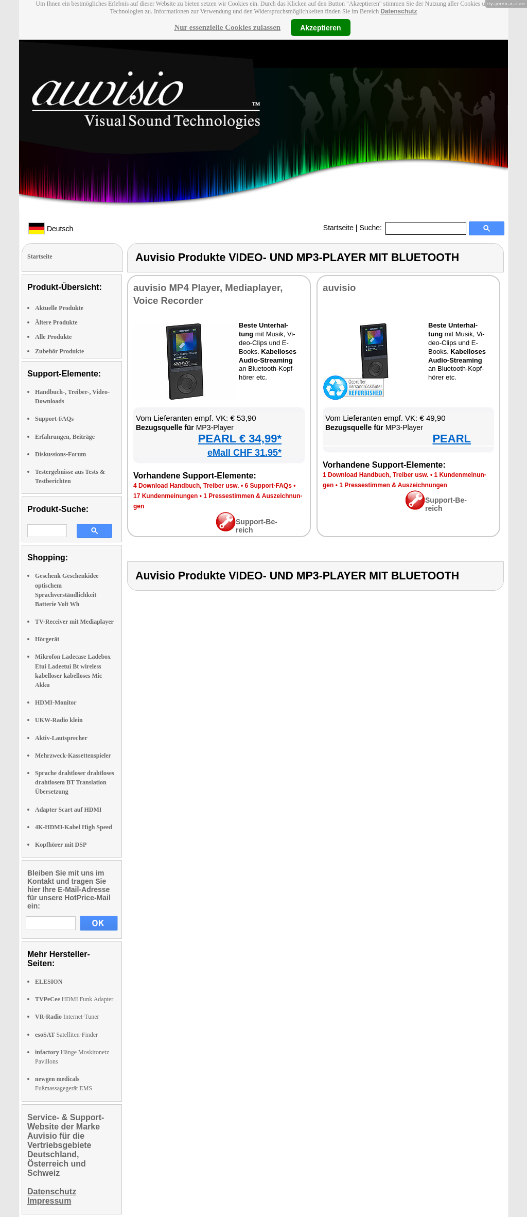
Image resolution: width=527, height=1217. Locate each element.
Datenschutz (398, 11)
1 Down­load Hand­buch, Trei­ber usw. (376, 474)
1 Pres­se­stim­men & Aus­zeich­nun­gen (393, 485)
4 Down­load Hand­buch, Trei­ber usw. (186, 485)
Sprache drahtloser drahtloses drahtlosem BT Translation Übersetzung (74, 782)
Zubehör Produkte (59, 351)
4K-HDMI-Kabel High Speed (73, 827)
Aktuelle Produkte (59, 308)
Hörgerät (47, 639)
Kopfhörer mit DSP (60, 844)
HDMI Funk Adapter (74, 999)
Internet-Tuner (67, 1016)
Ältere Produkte (56, 322)
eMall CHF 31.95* (244, 453)
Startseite (338, 228)
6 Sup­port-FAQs (267, 485)
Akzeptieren (320, 27)
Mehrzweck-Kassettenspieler (73, 755)
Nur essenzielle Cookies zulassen (227, 27)
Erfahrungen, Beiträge (65, 436)
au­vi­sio (339, 287)
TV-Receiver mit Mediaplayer (74, 621)
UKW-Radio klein (59, 720)
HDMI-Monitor (56, 702)
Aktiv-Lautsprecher (61, 738)
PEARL (451, 438)
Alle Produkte (53, 336)
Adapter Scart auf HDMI (68, 809)
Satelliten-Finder (66, 1034)
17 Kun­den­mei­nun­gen (165, 496)
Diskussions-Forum (60, 454)
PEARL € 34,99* (240, 438)
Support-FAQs (54, 418)
